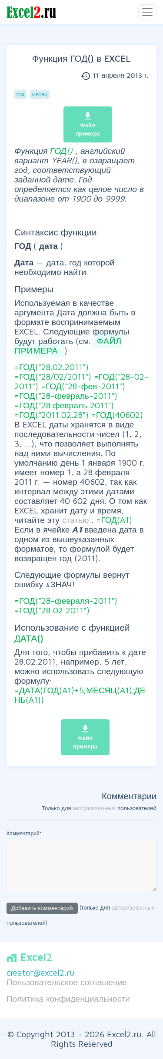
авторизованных (94, 807)
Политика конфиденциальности (68, 998)
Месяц (39, 94)
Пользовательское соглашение (67, 982)
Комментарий (24, 833)
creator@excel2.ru (41, 972)
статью (77, 520)
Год (20, 94)
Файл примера (88, 124)
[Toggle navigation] (147, 12)
